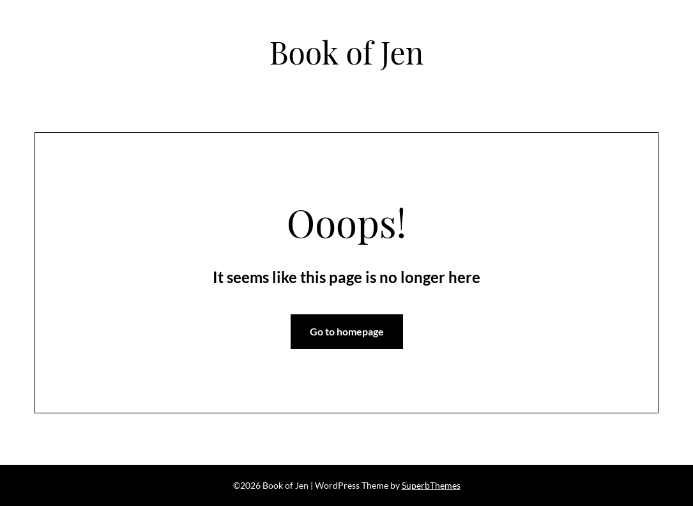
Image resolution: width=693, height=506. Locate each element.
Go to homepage (347, 331)
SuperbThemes (431, 485)
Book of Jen (347, 52)
